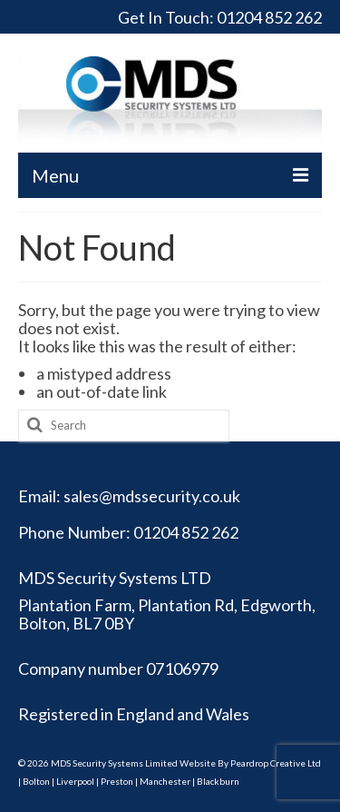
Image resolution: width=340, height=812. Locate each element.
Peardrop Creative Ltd (275, 763)
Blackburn (218, 781)
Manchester (165, 781)
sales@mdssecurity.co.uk (151, 496)
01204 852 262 (269, 17)
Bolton (36, 781)
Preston (117, 781)
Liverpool (75, 781)
